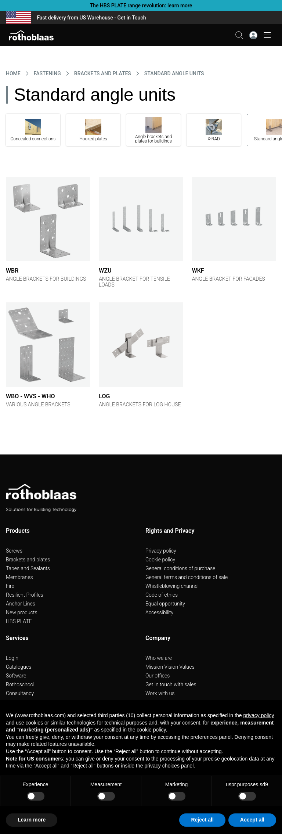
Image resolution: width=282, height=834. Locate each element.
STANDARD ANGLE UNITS (174, 73)
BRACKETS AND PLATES (102, 73)
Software (16, 676)
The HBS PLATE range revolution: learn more (141, 5)
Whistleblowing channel (172, 586)
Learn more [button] (32, 820)
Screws (14, 551)
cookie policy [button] (151, 730)
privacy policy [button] (258, 715)
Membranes (19, 577)
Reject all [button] (202, 820)
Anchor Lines (20, 604)
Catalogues (18, 667)
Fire (10, 586)
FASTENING (47, 73)
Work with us (159, 693)
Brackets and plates (28, 559)
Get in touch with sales (170, 684)
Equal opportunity (165, 604)
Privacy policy (160, 551)
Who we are (158, 658)
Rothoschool (20, 684)
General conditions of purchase (180, 568)
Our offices (157, 676)
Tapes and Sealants (28, 568)
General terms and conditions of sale (186, 577)
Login (12, 658)
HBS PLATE (19, 621)
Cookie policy (160, 559)
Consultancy (20, 693)
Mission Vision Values (170, 667)
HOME (13, 73)
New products (21, 612)
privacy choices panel (169, 766)
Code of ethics (161, 595)
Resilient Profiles (24, 595)
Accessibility (159, 612)
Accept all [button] (252, 820)
